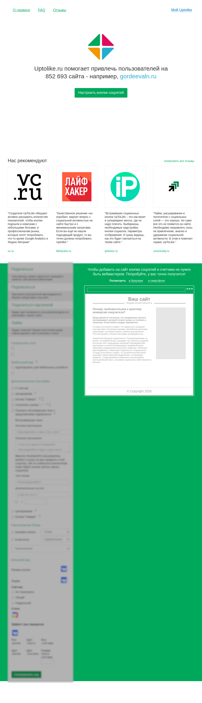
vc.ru (11, 251)
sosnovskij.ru (161, 251)
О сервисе (21, 10)
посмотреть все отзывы (179, 161)
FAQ (41, 10)
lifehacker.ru (63, 251)
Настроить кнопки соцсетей (101, 93)
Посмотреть (118, 280)
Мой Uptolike (181, 10)
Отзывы (59, 10)
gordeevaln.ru (138, 76)
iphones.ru (111, 251)
